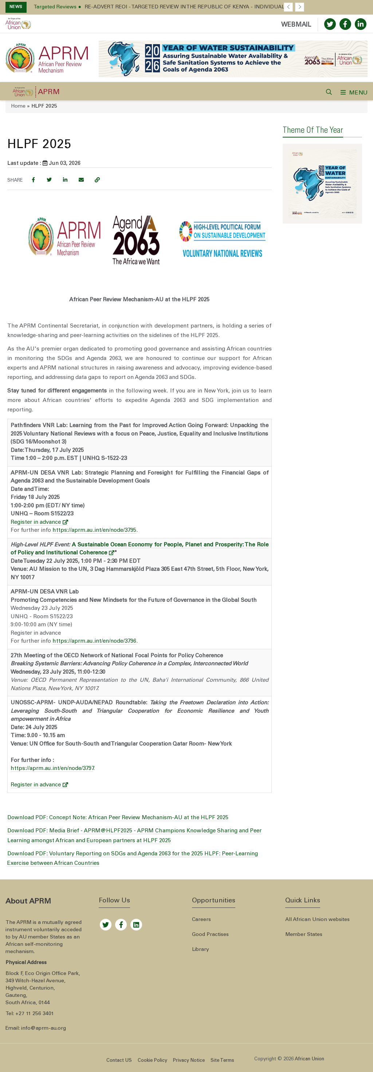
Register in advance (39, 522)
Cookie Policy (152, 1061)
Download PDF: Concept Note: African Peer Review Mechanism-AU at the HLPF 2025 (117, 818)
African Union (309, 1059)
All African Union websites (317, 919)
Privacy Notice (189, 1061)
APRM (49, 92)
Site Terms (222, 1061)
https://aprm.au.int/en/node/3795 (94, 530)
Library (200, 949)
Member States (303, 934)
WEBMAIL (296, 25)
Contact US (119, 1061)
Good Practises (210, 934)
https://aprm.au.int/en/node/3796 (94, 641)
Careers (201, 919)
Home (18, 106)
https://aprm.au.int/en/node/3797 (52, 768)
